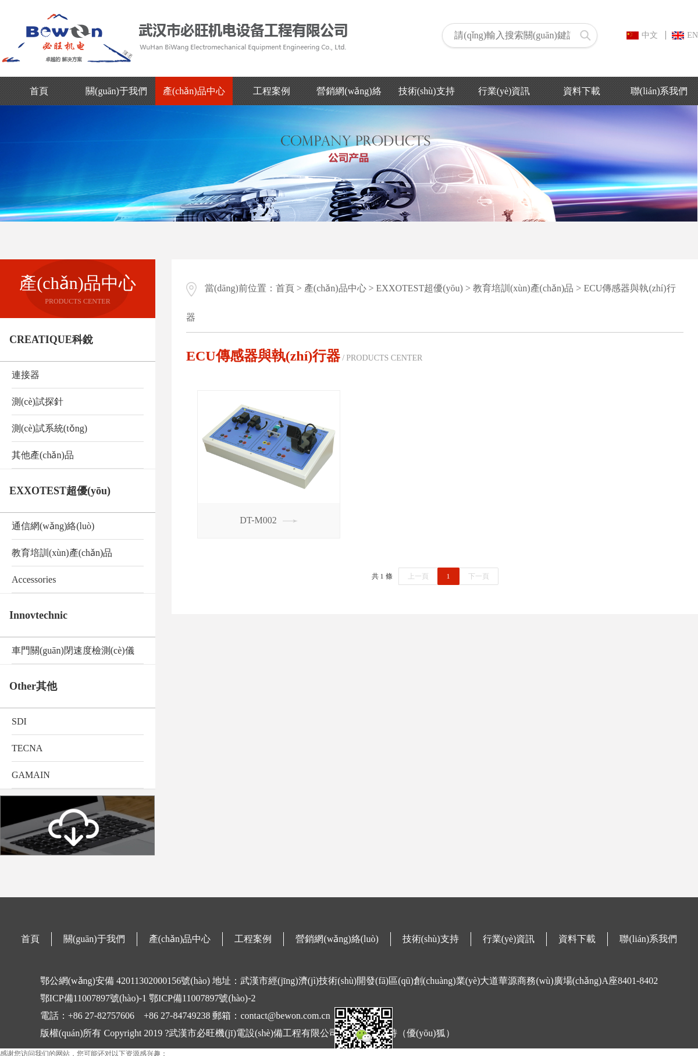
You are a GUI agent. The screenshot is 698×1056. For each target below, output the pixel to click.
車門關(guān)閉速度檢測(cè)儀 (73, 650)
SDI (19, 721)
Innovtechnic (38, 615)
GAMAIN (31, 775)
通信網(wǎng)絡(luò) (53, 526)
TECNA (27, 748)
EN (685, 35)
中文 (642, 35)
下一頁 (478, 576)
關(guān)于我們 (116, 91)
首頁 (39, 91)
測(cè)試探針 (37, 401)
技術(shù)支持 (426, 91)
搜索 (585, 35)
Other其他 (33, 686)
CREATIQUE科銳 (51, 339)
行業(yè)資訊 (504, 91)
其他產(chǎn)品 (43, 455)
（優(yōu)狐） (426, 1033)
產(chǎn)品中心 (194, 91)
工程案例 (271, 91)
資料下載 (581, 91)
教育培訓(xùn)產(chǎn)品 (62, 553)
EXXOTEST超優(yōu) (60, 491)
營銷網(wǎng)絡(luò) (336, 939)
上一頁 (418, 576)
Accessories (34, 579)
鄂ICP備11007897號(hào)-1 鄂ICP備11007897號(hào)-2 (148, 998)
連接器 (26, 375)
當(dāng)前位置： (231, 288)
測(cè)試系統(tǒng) (49, 428)
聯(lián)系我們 (659, 91)
